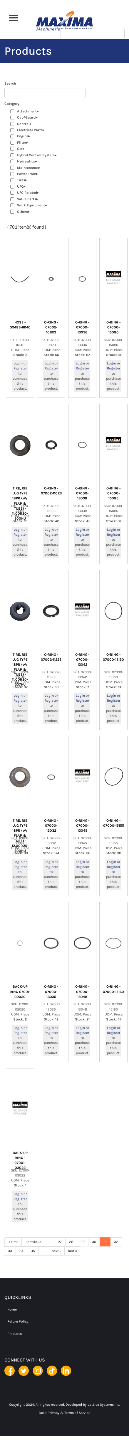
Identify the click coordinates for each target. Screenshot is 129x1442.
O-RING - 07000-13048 (82, 991)
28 (71, 1242)
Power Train (26, 174)
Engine (22, 136)
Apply (115, 16)
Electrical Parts (30, 130)
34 (21, 1251)
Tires (21, 180)
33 (10, 1251)
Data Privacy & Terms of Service (64, 1413)
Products (14, 1334)
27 (60, 1242)
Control (23, 124)
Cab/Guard (26, 117)
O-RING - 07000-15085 (113, 493)
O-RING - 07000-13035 (51, 991)
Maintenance (27, 168)
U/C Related (27, 193)
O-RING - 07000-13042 (82, 660)
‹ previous (33, 1242)
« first (13, 1242)
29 (83, 1242)
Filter (21, 143)
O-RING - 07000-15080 (113, 327)
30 (94, 1242)
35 (33, 1251)
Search (10, 83)
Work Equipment (31, 205)
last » (72, 1251)
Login (18, 363)
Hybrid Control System (36, 155)
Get (20, 149)
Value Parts (26, 199)
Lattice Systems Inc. (104, 1404)
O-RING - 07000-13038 (82, 493)
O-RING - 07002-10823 (51, 327)
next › (56, 1251)
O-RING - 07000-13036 (82, 327)
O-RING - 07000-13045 (82, 825)
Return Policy (18, 1321)
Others (22, 212)
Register (20, 368)
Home (12, 1309)
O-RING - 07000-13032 (51, 825)
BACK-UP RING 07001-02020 (20, 991)
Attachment (27, 111)
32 (116, 1242)
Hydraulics (26, 161)
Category (11, 104)
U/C (20, 186)
